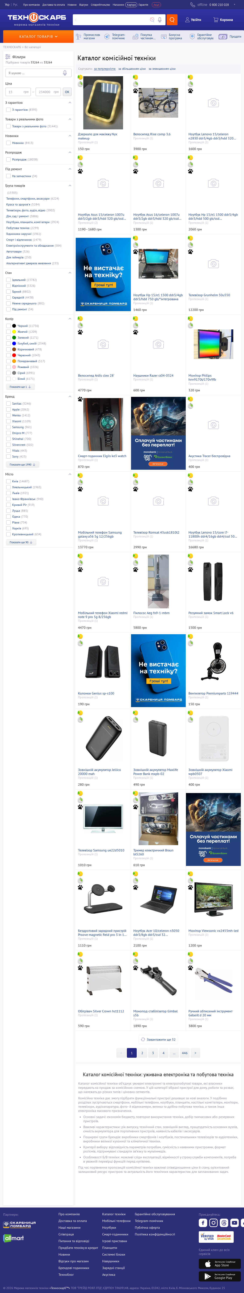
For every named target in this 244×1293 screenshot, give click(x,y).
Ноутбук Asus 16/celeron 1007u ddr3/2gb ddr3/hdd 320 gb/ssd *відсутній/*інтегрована (156, 217)
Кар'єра (131, 5)
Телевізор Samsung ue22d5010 (101, 850)
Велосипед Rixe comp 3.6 (152, 134)
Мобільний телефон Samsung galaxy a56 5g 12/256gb (100, 534)
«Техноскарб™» (59, 1288)
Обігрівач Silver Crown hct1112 (101, 1011)
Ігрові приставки (114, 1241)
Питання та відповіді (73, 1241)
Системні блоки (113, 1254)
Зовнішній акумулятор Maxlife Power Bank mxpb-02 (155, 772)
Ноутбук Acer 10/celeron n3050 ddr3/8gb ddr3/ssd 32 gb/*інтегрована (156, 933)
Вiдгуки (83, 5)
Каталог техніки (114, 1214)
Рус (15, 4)
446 (185, 1053)
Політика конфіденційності (155, 1234)
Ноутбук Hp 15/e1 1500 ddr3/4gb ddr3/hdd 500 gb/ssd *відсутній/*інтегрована (213, 217)
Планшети (109, 1248)
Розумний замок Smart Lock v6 (210, 613)
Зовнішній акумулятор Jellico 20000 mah (99, 772)
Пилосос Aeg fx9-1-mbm (151, 613)
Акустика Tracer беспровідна (209, 456)
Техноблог (66, 1274)
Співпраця (66, 1234)
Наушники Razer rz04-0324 (153, 376)
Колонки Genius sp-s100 (96, 693)
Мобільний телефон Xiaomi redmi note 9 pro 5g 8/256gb (102, 615)
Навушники (110, 1261)
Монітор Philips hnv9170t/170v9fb (202, 377)
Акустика (108, 1274)
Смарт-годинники (115, 1234)
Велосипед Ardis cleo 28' (96, 376)
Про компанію (69, 1214)
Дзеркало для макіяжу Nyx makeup (97, 136)
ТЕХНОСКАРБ (12, 47)
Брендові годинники (73, 1268)
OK (67, 92)
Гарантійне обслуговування (155, 1214)
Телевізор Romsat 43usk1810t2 (156, 532)
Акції (156, 5)
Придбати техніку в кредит (78, 1248)
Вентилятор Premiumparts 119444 (213, 693)
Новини (72, 5)
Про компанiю (31, 5)
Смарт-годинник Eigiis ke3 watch (102, 456)
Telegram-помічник (149, 1221)
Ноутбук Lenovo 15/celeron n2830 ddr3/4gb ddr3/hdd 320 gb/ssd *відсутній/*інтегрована (211, 136)
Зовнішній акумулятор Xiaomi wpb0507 (210, 772)
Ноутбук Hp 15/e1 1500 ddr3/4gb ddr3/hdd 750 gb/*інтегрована (158, 297)
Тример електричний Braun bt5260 (153, 852)
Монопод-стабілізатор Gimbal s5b (155, 1013)
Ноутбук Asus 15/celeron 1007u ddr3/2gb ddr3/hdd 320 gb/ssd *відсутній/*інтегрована (101, 217)
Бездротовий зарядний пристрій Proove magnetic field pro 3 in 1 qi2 (102, 933)
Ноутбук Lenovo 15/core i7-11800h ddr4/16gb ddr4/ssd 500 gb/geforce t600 (212, 534)
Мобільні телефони (116, 1221)
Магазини (118, 5)
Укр (7, 4)
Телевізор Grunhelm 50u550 (209, 295)
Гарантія (143, 5)
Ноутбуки (109, 1227)
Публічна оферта (147, 1227)
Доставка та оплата (53, 5)
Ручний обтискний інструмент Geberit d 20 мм (210, 1013)
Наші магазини (69, 1227)
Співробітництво (100, 5)
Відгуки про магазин (73, 1261)
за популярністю (104, 69)
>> (174, 1053)
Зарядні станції (113, 1268)
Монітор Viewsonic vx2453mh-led (213, 931)
